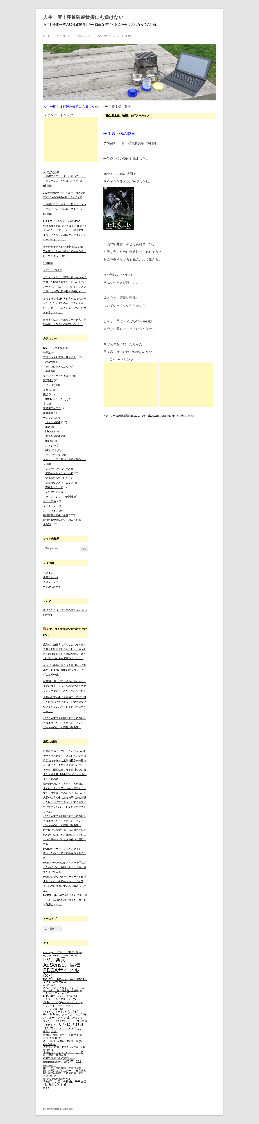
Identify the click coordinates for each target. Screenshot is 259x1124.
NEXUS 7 (50, 450)
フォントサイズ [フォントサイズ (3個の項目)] (53, 1021)
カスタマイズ (50, 510)
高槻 (45, 394)
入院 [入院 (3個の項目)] (55, 1031)
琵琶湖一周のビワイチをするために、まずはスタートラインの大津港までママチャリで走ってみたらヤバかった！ (64, 686)
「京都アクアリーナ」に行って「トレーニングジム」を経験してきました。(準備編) (64, 209)
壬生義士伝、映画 (157, 415)
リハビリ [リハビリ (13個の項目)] (70, 1024)
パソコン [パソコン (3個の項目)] (77, 1018)
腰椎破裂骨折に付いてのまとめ (60, 519)
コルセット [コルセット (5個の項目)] (52, 1002)
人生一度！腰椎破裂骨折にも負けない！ (85, 17)
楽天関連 (48, 380)
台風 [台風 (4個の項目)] (47, 1037)
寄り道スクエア (54, 487)
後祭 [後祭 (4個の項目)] (56, 1037)
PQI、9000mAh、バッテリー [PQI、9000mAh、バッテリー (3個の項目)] (60, 955)
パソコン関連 (52, 422)
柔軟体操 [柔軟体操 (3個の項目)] (49, 1044)
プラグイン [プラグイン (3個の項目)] (50, 1025)
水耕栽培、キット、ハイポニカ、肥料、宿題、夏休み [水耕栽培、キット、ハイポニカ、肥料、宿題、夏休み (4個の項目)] (63, 1053)
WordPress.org (51, 586)
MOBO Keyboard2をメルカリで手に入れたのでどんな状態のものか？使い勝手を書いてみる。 (64, 867)
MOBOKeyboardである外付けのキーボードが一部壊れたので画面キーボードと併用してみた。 (65, 900)
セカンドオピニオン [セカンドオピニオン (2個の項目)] (72, 1002)
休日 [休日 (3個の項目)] (47, 1031)
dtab (47, 427)
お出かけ (48, 385)
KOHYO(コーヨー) (55, 399)
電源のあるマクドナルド (59, 473)
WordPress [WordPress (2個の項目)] (49, 985)
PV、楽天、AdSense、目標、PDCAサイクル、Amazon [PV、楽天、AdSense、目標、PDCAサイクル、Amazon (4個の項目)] (65, 980)
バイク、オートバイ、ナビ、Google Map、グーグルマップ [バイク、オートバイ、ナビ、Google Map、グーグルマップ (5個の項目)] (64, 1013)
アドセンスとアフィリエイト (59, 357)
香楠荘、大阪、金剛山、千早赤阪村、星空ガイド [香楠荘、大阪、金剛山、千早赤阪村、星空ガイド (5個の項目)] (64, 1083)
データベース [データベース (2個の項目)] (65, 1006)
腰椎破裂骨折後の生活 (128, 415)
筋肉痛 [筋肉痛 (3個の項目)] (59, 1058)
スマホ (49, 445)
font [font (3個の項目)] (46, 952)
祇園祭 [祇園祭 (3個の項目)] (48, 1058)
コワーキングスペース (58, 468)
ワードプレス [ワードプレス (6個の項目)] (69, 1028)
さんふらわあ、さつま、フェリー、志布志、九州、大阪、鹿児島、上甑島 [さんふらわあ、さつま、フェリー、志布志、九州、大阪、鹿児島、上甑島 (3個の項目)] (64, 989)
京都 (45, 389)
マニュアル (49, 501)
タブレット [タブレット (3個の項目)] (50, 1005)
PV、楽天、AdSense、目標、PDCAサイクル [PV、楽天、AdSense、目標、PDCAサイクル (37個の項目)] (64, 967)
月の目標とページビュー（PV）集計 (114, 36)
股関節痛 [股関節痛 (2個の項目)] (69, 1058)
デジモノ (48, 417)
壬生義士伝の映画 (119, 133)
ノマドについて (52, 454)
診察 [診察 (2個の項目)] (57, 1079)
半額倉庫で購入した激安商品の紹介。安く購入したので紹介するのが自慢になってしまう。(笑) (64, 251)
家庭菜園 (48, 413)
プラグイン (49, 505)
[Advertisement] (131, 384)
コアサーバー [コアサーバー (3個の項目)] (67, 999)
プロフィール (83, 36)
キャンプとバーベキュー (57, 375)
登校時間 (48, 263)
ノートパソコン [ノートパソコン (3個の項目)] (53, 1009)
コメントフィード (53, 582)
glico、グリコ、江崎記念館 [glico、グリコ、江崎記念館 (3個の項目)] (66, 952)
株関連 (47, 352)
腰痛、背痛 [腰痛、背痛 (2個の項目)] (49, 1065)
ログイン (48, 572)
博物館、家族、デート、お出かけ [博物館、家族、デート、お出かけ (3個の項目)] (62, 1035)
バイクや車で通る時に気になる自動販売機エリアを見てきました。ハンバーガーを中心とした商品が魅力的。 (64, 723)
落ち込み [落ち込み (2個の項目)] (48, 1079)
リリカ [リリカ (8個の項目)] (50, 1028)
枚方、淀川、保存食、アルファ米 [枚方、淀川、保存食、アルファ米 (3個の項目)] (62, 1041)
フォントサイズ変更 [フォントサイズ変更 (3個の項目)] (75, 1021)
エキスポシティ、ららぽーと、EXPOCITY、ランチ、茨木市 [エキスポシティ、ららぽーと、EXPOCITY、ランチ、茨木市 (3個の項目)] (60, 994)
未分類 (47, 524)
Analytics (50, 361)
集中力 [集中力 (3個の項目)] (66, 1079)
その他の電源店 (54, 491)
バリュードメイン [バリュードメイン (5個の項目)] (57, 1017)
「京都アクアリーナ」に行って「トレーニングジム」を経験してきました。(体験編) (64, 181)
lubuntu (49, 431)
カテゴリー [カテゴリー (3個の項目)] (50, 999)
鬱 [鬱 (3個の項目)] (46, 1088)
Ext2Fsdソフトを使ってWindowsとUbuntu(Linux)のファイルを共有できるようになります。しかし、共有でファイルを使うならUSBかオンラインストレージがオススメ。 (65, 230)
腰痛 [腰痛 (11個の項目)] (73, 1061)
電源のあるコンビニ (56, 478)
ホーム (46, 36)
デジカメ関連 (52, 436)
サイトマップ (63, 36)
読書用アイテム (52, 408)
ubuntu (49, 440)
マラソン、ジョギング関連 (58, 496)
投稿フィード (50, 577)
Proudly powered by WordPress (58, 1109)
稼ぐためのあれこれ (56, 366)
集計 (47, 371)
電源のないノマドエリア (59, 482)
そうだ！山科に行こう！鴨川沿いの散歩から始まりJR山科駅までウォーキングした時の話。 (65, 670)
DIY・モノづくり (52, 347)
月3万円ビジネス (52, 270)
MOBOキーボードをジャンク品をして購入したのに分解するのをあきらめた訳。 (64, 853)
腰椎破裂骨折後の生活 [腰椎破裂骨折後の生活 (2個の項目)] (54, 1062)
